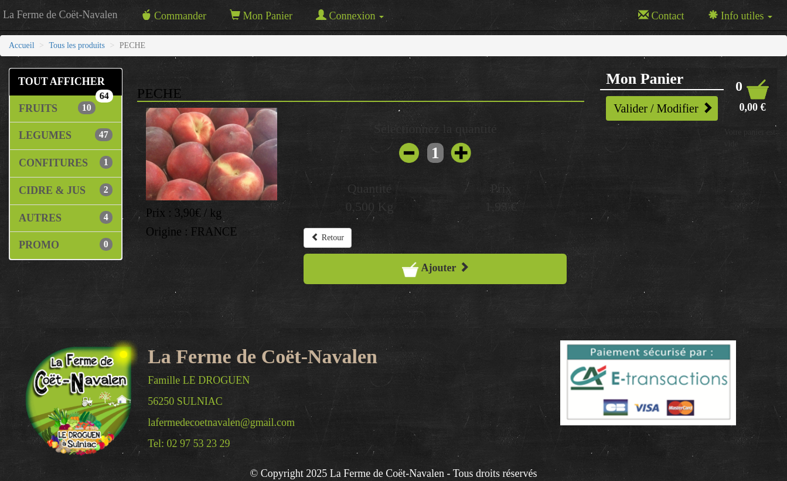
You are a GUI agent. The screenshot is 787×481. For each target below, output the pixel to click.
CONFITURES (66, 162)
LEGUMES (66, 134)
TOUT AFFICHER (65, 85)
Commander (173, 15)
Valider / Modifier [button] (663, 108)
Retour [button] (327, 237)
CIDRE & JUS (66, 189)
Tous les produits (76, 45)
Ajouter (435, 269)
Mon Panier (261, 15)
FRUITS (57, 107)
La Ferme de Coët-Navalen (60, 15)
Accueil (22, 45)
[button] (752, 95)
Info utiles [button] (740, 15)
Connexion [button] (350, 15)
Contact (661, 15)
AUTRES (66, 217)
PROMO (66, 244)
